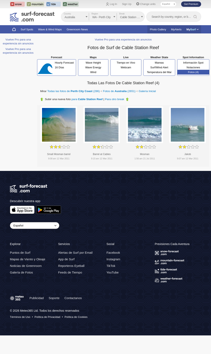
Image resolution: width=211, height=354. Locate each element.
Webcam (126, 67)
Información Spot (193, 62)
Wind (93, 72)
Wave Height (93, 62)
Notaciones (193, 67)
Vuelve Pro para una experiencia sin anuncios (123, 39)
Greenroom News (77, 29)
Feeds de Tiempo (70, 272)
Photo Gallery (158, 29)
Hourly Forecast (64, 62)
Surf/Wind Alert (159, 67)
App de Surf (66, 259)
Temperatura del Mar (159, 72)
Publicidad (36, 298)
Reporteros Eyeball (71, 266)
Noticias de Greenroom (26, 266)
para (87, 99)
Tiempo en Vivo (126, 62)
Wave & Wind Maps (50, 29)
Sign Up (126, 4)
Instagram (113, 259)
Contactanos (73, 298)
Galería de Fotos (21, 272)
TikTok (111, 266)
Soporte (54, 298)
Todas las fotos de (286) (73, 91)
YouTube (113, 272)
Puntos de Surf (20, 252)
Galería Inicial (147, 91)
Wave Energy (93, 67)
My (192, 29)
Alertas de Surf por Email (75, 252)
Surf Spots (27, 29)
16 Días (59, 67)
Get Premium (191, 4)
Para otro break (114, 99)
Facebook (113, 252)
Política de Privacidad (47, 316)
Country (67, 14)
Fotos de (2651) (119, 91)
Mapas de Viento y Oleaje (27, 259)
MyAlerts (176, 29)
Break (122, 14)
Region (94, 14)
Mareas (159, 62)
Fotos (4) (193, 72)
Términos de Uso (20, 316)
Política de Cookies (75, 316)
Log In (113, 4)
